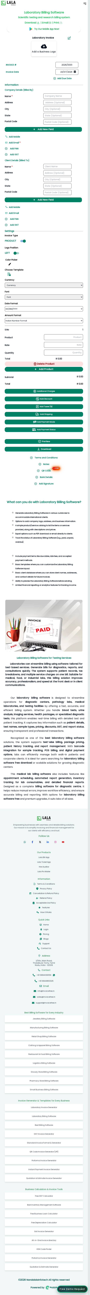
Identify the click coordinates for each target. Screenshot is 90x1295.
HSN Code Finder (44, 1249)
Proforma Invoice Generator (44, 1160)
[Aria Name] (69, 38)
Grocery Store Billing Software (44, 1072)
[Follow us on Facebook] (32, 842)
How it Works (46, 912)
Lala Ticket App (44, 862)
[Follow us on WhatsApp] (25, 842)
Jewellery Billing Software (44, 1018)
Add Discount (44, 399)
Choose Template (14, 269)
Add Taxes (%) (43, 406)
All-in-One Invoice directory (44, 1240)
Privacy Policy (46, 888)
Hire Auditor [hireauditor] (44, 866)
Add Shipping (43, 414)
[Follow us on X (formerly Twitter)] (40, 842)
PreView (44, 441)
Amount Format (13, 315)
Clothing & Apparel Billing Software (44, 1045)
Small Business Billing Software (44, 1089)
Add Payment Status (44, 429)
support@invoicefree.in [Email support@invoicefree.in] (46, 1003)
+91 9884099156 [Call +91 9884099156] (44, 975)
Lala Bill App (44, 857)
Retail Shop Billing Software (44, 1036)
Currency (9, 279)
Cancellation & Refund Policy (46, 893)
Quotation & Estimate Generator (44, 1267)
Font (7, 291)
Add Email (12, 213)
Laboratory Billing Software (44, 1116)
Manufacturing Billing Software (44, 1027)
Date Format (11, 303)
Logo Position (11, 247)
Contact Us (46, 948)
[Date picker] (66, 72)
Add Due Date (62, 78)
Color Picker (11, 259)
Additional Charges (44, 391)
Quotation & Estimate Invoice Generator (44, 1178)
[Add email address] (19, 143)
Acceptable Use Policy (46, 903)
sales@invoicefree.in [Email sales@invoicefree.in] (46, 997)
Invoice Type (11, 235)
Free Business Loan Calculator (43, 1213)
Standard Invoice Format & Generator (44, 1143)
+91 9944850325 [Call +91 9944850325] (45, 981)
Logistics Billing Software (44, 1063)
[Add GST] (19, 155)
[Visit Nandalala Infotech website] (51, 1288)
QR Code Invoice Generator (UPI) (44, 1151)
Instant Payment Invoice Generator (44, 1169)
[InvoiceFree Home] (44, 818)
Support (45, 943)
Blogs (46, 939)
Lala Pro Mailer (44, 871)
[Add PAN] (19, 149)
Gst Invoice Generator (44, 1231)
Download (44, 449)
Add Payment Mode (44, 422)
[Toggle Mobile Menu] (85, 4)
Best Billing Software (44, 1125)
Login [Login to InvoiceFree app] (46, 929)
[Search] (41, 38)
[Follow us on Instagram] (55, 842)
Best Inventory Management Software (44, 1205)
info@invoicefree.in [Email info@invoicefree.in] (46, 991)
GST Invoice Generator (44, 1134)
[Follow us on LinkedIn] (48, 842)
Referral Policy (46, 898)
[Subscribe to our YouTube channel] (63, 842)
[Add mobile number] (43, 137)
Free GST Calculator (44, 1196)
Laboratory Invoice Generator (44, 1107)
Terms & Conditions (46, 884)
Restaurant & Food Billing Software (44, 1054)
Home (46, 924)
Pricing (46, 934)
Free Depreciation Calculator (44, 1222)
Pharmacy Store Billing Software (44, 1081)
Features (46, 907)
